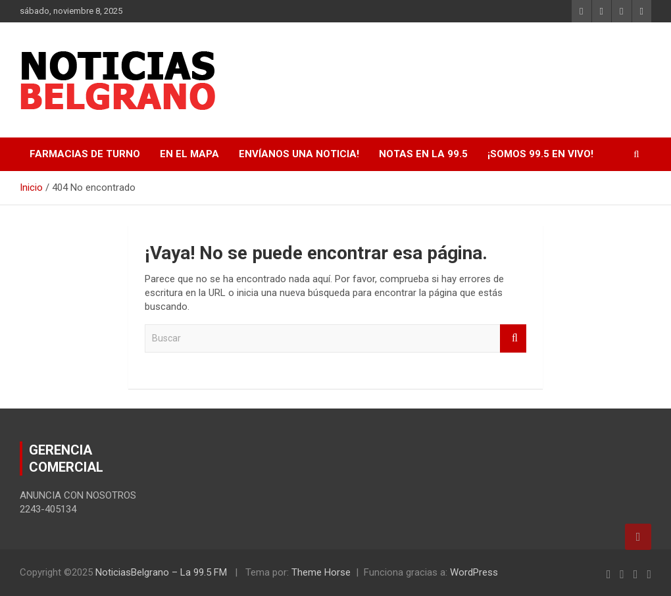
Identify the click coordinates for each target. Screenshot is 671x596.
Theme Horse (321, 572)
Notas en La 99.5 (423, 154)
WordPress (474, 572)
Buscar (513, 338)
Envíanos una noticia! (299, 154)
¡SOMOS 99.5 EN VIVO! (540, 154)
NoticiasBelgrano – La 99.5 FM (161, 572)
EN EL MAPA (189, 154)
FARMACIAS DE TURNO (85, 154)
